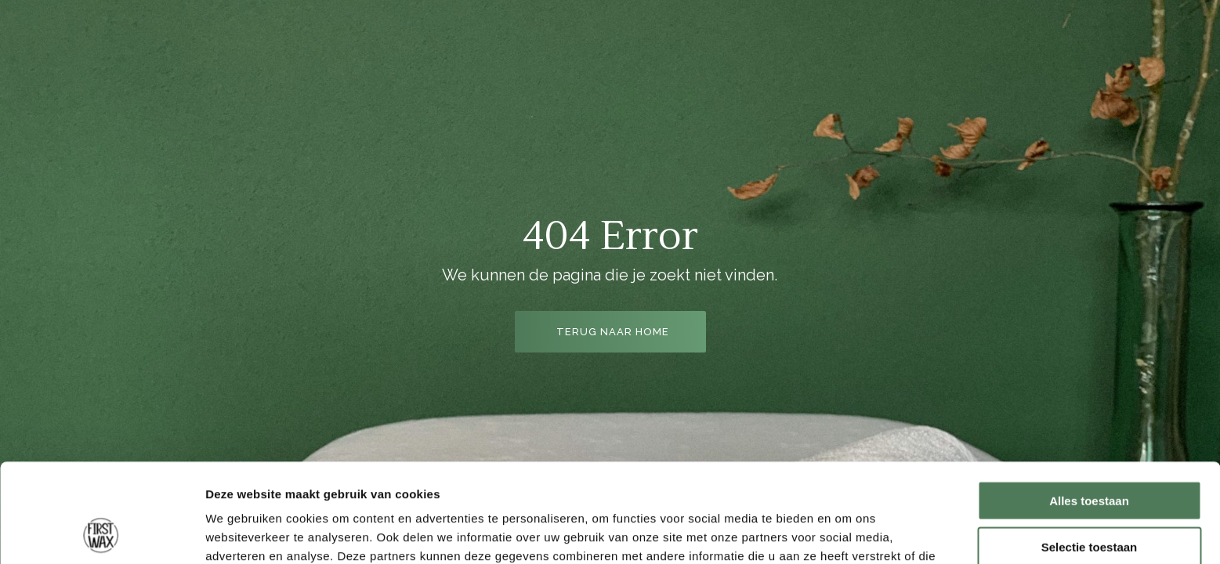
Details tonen (846, 533)
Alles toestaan (1089, 407)
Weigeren (1089, 499)
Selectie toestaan (1089, 454)
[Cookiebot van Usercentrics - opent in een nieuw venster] (101, 533)
